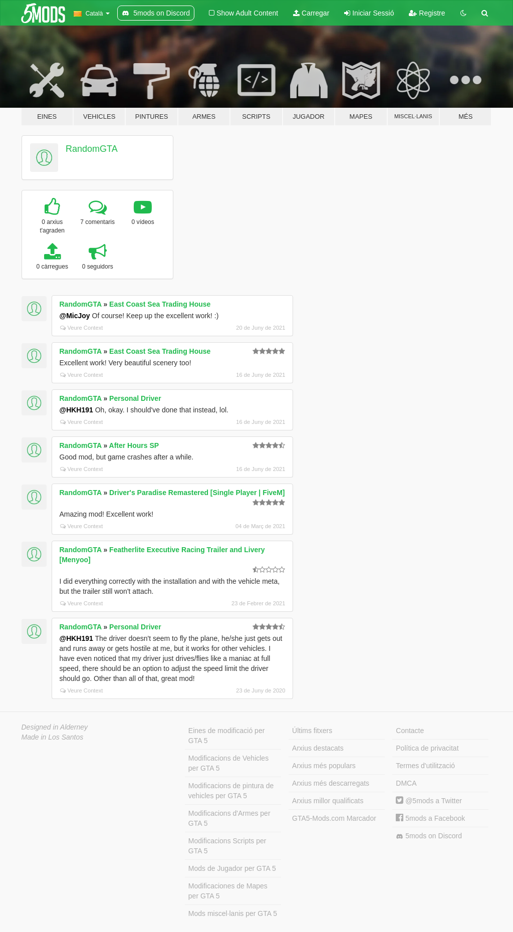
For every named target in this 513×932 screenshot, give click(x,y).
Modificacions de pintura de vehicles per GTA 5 (231, 791)
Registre (427, 13)
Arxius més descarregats (330, 783)
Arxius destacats (318, 748)
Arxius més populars (324, 766)
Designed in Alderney (55, 727)
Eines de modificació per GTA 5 (226, 736)
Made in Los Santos (53, 737)
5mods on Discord (429, 836)
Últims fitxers (312, 731)
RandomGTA (92, 149)
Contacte (410, 731)
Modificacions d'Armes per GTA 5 (229, 818)
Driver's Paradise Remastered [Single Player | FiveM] (197, 493)
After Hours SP (134, 445)
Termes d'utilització (425, 766)
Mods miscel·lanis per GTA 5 (232, 913)
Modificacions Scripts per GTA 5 (227, 846)
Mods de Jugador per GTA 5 (232, 868)
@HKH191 (76, 410)
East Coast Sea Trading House (159, 304)
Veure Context (81, 328)
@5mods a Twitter (429, 800)
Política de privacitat (427, 748)
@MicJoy (75, 316)
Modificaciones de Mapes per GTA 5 (228, 891)
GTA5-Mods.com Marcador (334, 818)
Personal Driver (135, 398)
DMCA (406, 783)
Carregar (311, 13)
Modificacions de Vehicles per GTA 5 (228, 763)
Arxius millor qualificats (327, 801)
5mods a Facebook (430, 818)
